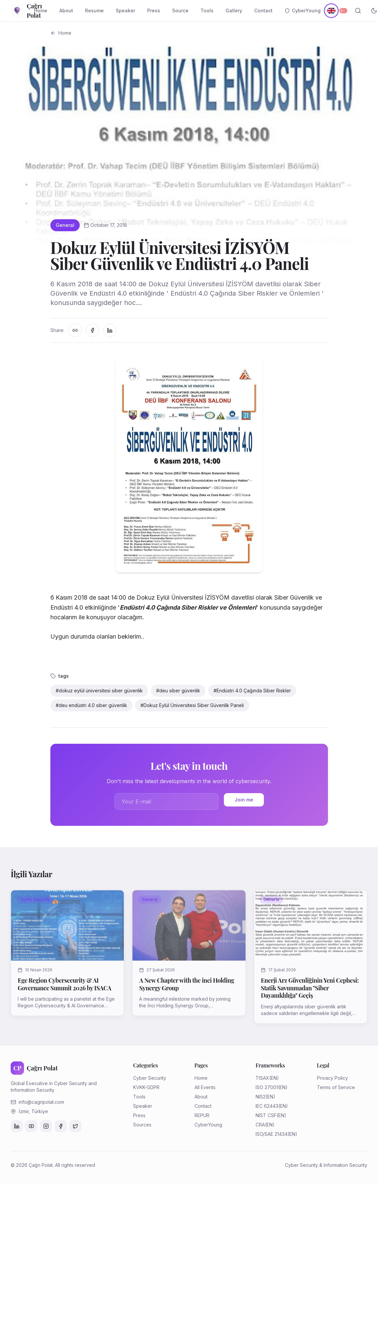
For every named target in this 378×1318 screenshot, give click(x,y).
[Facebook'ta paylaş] (92, 330)
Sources (142, 1124)
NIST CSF (266, 1115)
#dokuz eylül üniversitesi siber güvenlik (99, 690)
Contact (263, 10)
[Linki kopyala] (75, 330)
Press (153, 10)
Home (40, 10)
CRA (260, 1124)
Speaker (125, 10)
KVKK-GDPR (146, 1087)
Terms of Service (336, 1087)
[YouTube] (31, 1126)
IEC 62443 (267, 1106)
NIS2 (261, 1096)
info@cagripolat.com (41, 1102)
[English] (331, 10)
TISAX (262, 1078)
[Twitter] (75, 1126)
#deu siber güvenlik (178, 690)
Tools (207, 10)
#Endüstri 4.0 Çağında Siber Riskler (252, 690)
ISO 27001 (267, 1087)
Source (180, 10)
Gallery (234, 10)
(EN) (274, 1078)
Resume (94, 10)
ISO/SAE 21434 (272, 1134)
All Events (205, 1087)
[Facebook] (61, 1126)
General (65, 225)
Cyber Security (149, 1078)
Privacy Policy (332, 1078)
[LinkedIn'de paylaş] (109, 330)
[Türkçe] (343, 10)
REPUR (202, 1115)
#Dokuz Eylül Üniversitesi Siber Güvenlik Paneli (192, 705)
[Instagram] (46, 1126)
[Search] (358, 10)
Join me (244, 799)
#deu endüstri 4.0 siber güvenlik (91, 705)
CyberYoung (303, 10)
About (66, 10)
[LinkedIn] (17, 1126)
